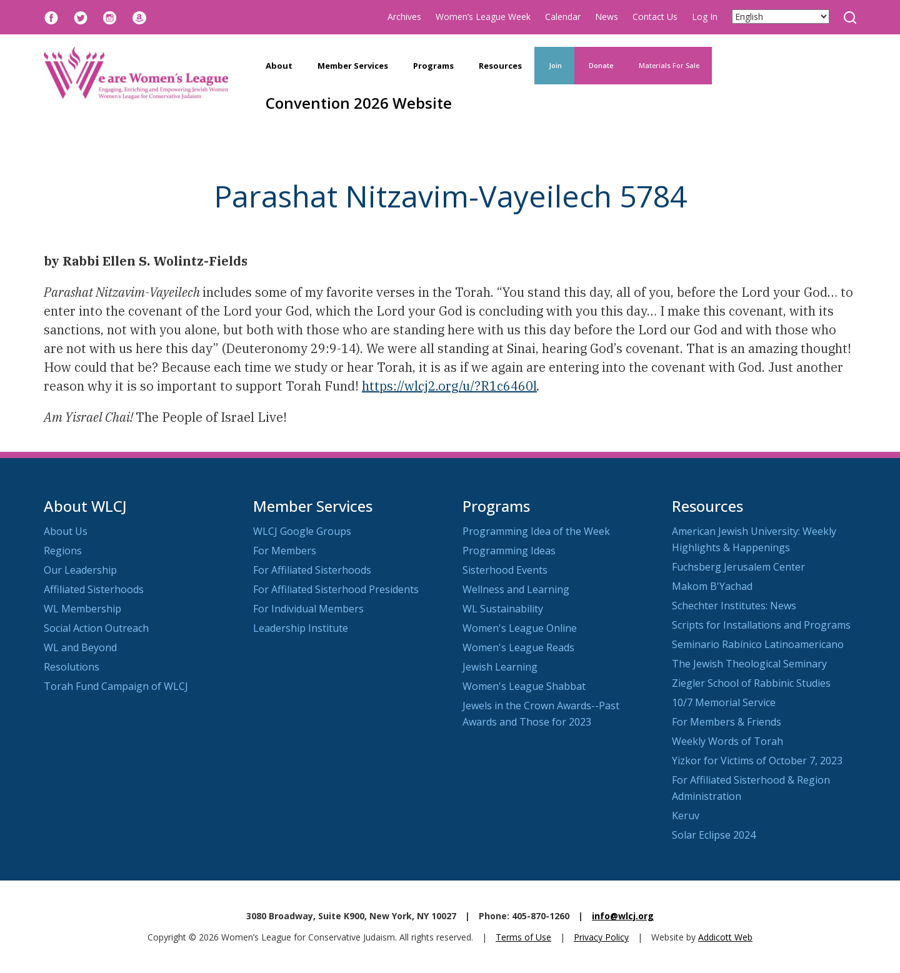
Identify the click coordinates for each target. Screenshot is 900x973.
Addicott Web (725, 937)
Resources (500, 65)
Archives (404, 16)
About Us (66, 531)
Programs (433, 65)
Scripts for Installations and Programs (761, 625)
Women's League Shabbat (524, 686)
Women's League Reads (518, 647)
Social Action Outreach (96, 628)
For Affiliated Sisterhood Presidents (336, 589)
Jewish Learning (500, 667)
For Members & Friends (726, 722)
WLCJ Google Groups (302, 531)
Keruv (685, 815)
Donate (600, 65)
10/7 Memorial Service (724, 702)
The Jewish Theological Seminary (749, 664)
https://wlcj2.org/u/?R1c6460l (449, 385)
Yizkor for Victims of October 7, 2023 (757, 760)
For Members (284, 550)
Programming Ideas (509, 550)
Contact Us (655, 16)
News (606, 16)
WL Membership (82, 609)
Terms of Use (523, 937)
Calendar (563, 16)
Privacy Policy (601, 937)
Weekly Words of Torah (727, 741)
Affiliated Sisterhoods (94, 589)
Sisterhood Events (505, 570)
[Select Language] (780, 16)
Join (554, 65)
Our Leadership (80, 570)
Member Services (353, 65)
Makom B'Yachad (712, 586)
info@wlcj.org (623, 916)
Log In (705, 16)
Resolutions (71, 667)
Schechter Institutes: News (734, 605)
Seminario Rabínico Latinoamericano (758, 644)
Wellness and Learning (515, 589)
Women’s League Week (483, 16)
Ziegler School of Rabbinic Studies (751, 683)
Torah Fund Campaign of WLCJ (116, 686)
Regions (63, 550)
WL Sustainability (502, 609)
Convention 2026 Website (359, 102)
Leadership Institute (300, 628)
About (279, 65)
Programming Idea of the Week (536, 531)
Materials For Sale (669, 65)
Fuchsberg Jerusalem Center (738, 567)
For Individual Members (308, 609)
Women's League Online (519, 628)
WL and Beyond (80, 647)
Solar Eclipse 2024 (714, 835)
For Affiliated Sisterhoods (312, 570)
